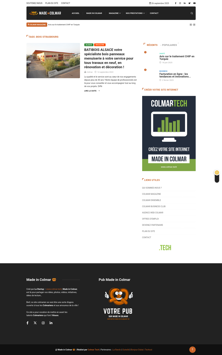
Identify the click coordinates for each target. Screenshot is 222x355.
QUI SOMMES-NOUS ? (152, 188)
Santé (162, 54)
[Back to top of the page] (192, 350)
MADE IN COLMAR (94, 13)
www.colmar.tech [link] (54, 289)
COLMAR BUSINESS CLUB (154, 206)
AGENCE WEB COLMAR (152, 212)
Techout (148, 350)
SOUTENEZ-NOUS (34, 3)
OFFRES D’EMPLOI (150, 219)
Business (163, 71)
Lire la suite (92, 91)
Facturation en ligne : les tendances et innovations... (175, 75)
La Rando (117, 350)
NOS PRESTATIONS (134, 13)
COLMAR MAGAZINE (151, 194)
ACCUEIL (75, 13)
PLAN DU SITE (51, 3)
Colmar (90, 72)
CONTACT (65, 3)
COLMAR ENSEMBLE (151, 200)
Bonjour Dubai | (138, 350)
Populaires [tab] (169, 45)
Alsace (89, 45)
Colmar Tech (93, 350)
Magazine (113, 13)
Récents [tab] (151, 45)
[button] (190, 24)
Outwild (125, 350)
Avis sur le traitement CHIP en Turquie (64, 25)
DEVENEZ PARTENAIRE (152, 225)
